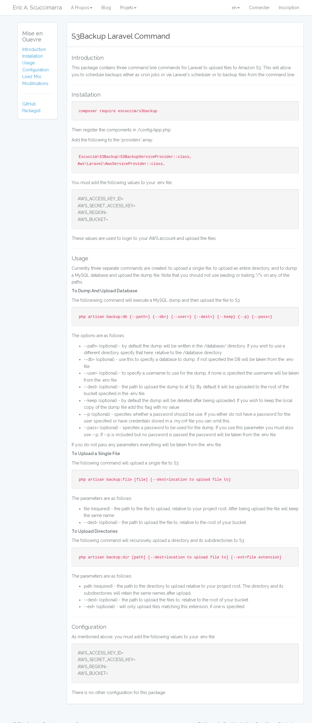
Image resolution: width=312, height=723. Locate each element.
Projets (128, 7)
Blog (106, 7)
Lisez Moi (31, 76)
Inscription (289, 7)
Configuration (35, 69)
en (236, 7)
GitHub (29, 104)
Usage (28, 62)
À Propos (81, 7)
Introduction (34, 49)
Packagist (31, 110)
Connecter (259, 7)
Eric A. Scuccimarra (37, 7)
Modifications (35, 83)
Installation (32, 56)
